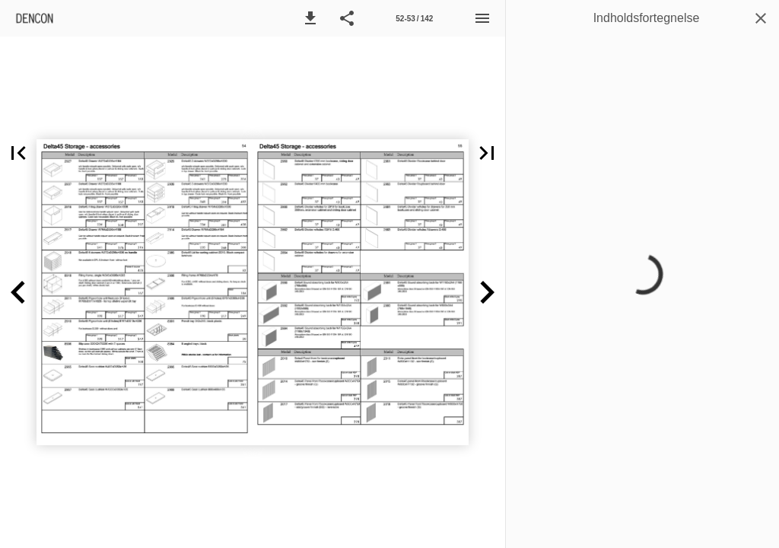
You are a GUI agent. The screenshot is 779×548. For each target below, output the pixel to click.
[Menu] (482, 18)
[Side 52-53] (414, 18)
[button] (310, 18)
